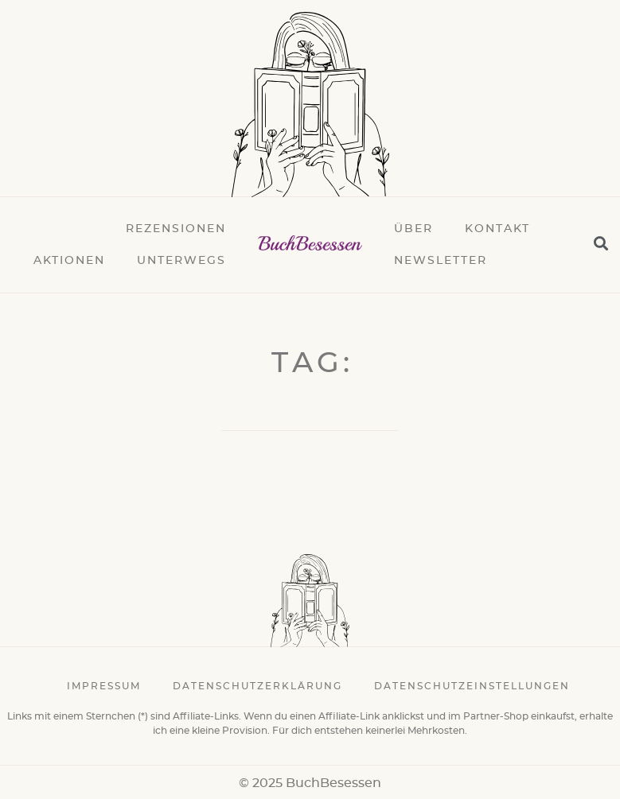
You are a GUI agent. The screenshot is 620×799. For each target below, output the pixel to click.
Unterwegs (181, 260)
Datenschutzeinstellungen (472, 686)
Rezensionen (176, 229)
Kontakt (497, 229)
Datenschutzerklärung (257, 686)
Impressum (104, 686)
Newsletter (440, 260)
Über (413, 229)
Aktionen (69, 260)
